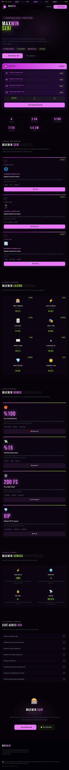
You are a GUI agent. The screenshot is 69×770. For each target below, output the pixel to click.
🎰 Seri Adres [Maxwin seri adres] (60, 7)
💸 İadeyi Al (34, 465)
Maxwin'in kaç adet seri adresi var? (34, 642)
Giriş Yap (48, 7)
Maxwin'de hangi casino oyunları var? (34, 667)
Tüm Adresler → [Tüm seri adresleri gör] (31, 56)
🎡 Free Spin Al (34, 499)
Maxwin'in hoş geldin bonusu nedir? (34, 673)
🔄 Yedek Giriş (34, 264)
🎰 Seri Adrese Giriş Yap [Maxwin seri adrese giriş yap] (34, 105)
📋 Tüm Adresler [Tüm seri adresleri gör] (46, 727)
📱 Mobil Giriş (34, 226)
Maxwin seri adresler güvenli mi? (34, 655)
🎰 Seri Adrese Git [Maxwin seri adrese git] (12, 56)
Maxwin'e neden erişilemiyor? (34, 648)
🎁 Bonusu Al (34, 431)
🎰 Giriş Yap (34, 189)
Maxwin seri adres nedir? (34, 636)
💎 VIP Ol (34, 534)
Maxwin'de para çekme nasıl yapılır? (34, 679)
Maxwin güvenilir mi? (34, 661)
